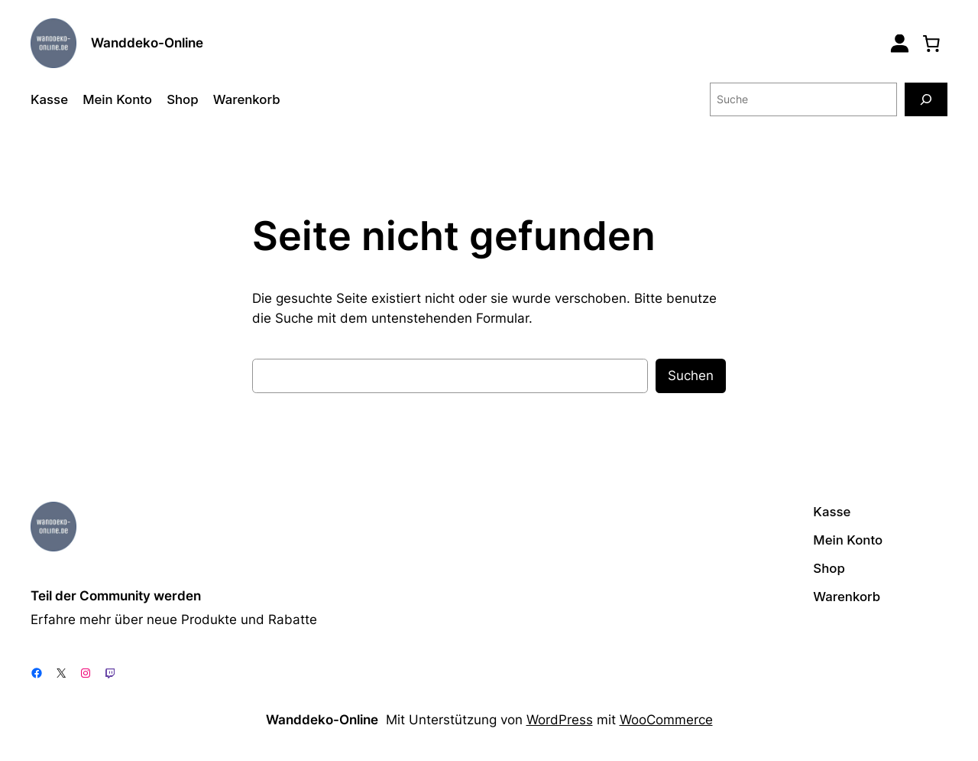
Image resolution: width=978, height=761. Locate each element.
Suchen (691, 375)
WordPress (559, 719)
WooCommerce (666, 719)
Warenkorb (246, 99)
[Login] (899, 43)
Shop (182, 99)
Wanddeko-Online (147, 42)
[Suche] (926, 99)
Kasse (49, 99)
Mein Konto (117, 99)
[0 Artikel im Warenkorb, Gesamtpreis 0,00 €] (931, 43)
